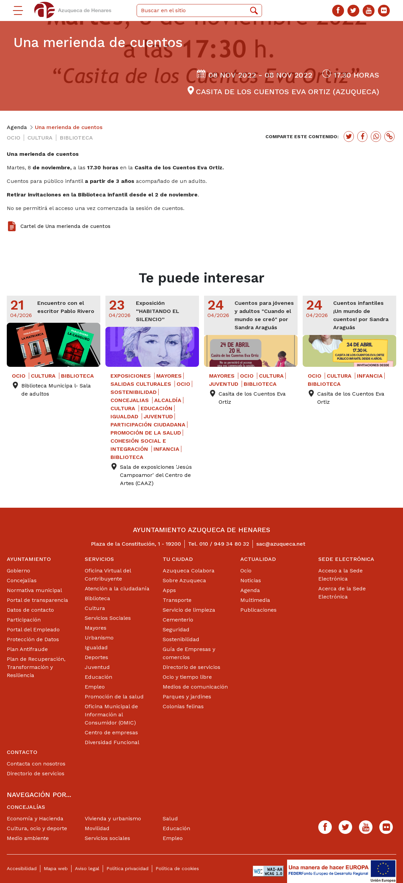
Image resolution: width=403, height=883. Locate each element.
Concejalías (22, 580)
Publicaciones (258, 610)
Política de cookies (177, 868)
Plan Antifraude (27, 649)
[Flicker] (384, 11)
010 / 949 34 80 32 (224, 544)
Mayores (95, 628)
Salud (170, 818)
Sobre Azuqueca (184, 580)
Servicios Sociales (108, 618)
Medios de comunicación (195, 687)
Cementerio (178, 619)
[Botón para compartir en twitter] (349, 136)
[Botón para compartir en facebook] (362, 136)
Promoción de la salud (114, 696)
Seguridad (176, 629)
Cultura (95, 608)
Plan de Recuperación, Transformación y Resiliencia (36, 667)
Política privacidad (127, 868)
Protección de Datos (33, 639)
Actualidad (258, 559)
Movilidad (97, 828)
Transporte (177, 600)
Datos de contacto (30, 610)
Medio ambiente (28, 838)
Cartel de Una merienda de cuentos (65, 226)
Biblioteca (97, 598)
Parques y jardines (187, 696)
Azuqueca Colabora (189, 570)
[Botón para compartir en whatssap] (376, 136)
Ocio (245, 570)
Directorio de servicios (191, 667)
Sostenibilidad (181, 639)
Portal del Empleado (33, 629)
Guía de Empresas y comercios (189, 653)
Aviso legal (87, 868)
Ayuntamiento (29, 559)
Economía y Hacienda (35, 818)
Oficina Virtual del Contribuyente (108, 574)
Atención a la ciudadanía (117, 588)
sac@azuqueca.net (280, 544)
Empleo (95, 687)
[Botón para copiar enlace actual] (389, 136)
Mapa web (56, 868)
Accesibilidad (22, 868)
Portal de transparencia (37, 600)
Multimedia (255, 600)
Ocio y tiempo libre (187, 677)
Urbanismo (99, 637)
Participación (24, 619)
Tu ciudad (178, 559)
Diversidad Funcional (112, 742)
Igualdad (96, 647)
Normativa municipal (34, 590)
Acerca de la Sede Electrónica (342, 592)
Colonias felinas (183, 706)
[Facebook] (338, 11)
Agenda (250, 590)
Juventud (97, 667)
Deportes (96, 657)
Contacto (22, 752)
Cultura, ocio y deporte (37, 828)
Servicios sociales (107, 838)
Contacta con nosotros (36, 763)
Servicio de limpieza (189, 610)
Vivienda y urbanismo (113, 818)
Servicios (99, 559)
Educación (98, 677)
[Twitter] (353, 11)
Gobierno (18, 570)
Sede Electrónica (346, 559)
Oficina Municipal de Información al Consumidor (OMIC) (111, 714)
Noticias (250, 580)
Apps (169, 590)
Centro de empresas (111, 732)
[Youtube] (369, 11)
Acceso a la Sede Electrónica (340, 574)
